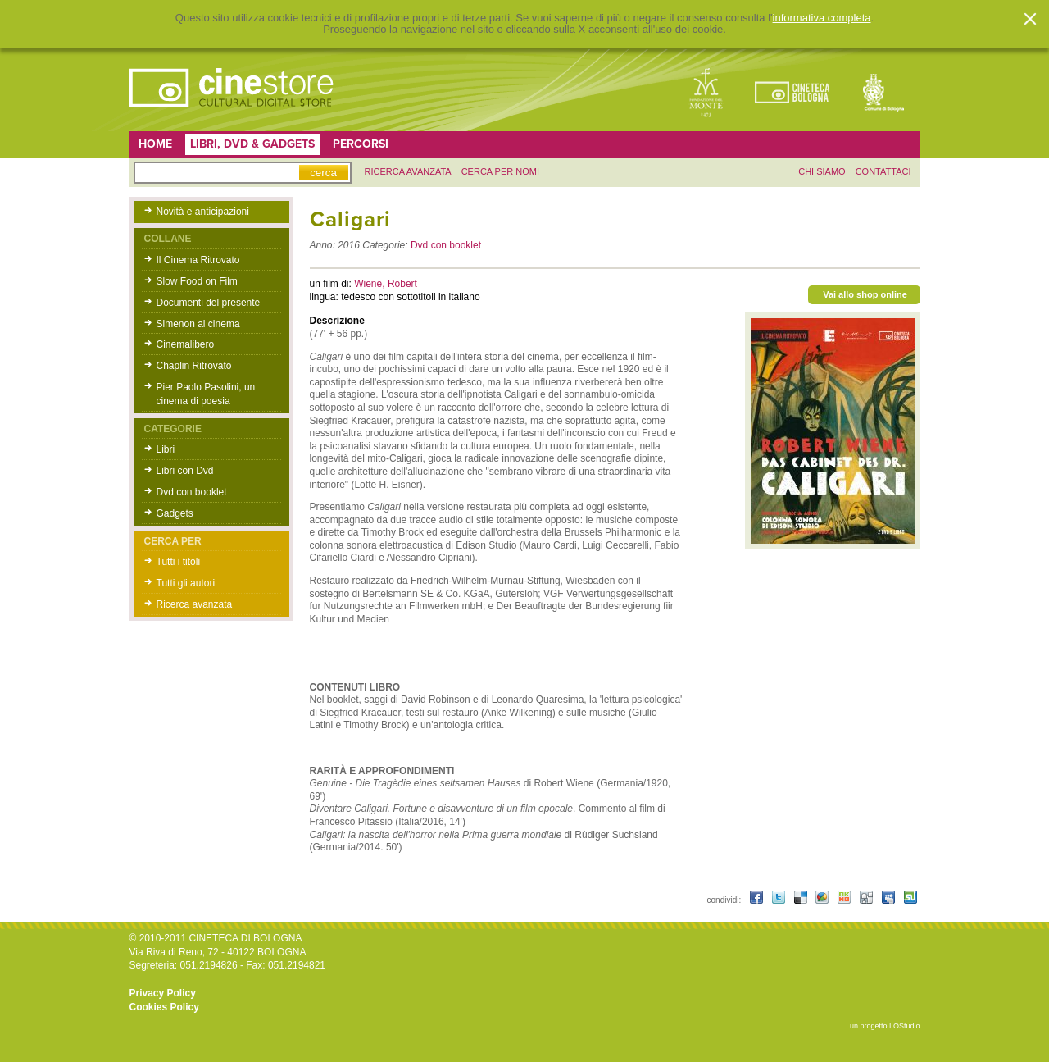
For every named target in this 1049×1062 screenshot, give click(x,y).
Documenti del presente (209, 302)
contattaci (883, 171)
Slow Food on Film (197, 281)
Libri (166, 449)
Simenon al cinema (198, 324)
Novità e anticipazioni (203, 211)
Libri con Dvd (185, 470)
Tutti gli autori (186, 583)
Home (155, 144)
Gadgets (175, 513)
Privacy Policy (162, 993)
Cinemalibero (186, 344)
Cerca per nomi (500, 171)
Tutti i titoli (179, 561)
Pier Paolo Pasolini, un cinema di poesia (206, 394)
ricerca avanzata (408, 171)
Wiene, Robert (385, 283)
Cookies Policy (164, 1007)
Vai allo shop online (865, 294)
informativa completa (822, 18)
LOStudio (904, 1026)
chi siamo (821, 171)
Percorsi (360, 144)
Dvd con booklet (192, 492)
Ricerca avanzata (195, 604)
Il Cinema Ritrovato (198, 260)
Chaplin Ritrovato (194, 365)
